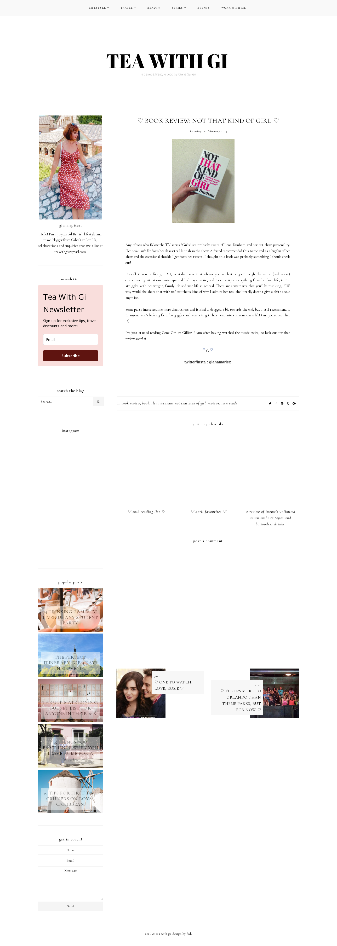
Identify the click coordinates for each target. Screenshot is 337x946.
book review (131, 403)
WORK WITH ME (233, 7)
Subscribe (70, 355)
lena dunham (163, 403)
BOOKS (146, 403)
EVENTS (203, 7)
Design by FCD (182, 934)
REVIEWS (213, 403)
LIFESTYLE (97, 7)
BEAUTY (154, 7)
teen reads (229, 403)
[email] (70, 339)
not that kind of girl (190, 403)
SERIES (177, 7)
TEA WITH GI (163, 934)
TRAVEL (127, 7)
